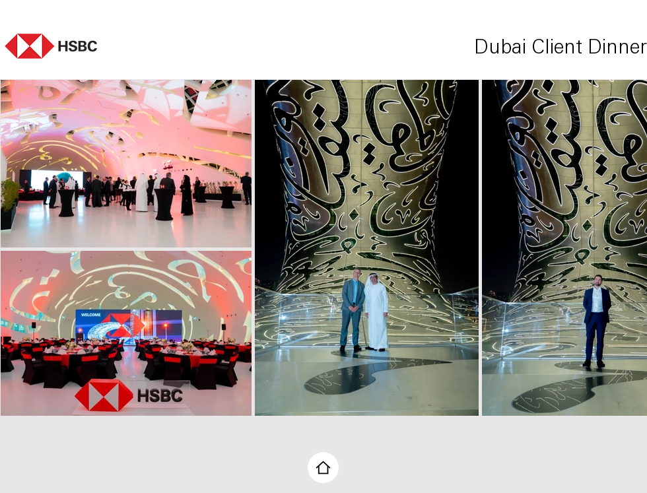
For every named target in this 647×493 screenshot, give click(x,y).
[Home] (323, 467)
